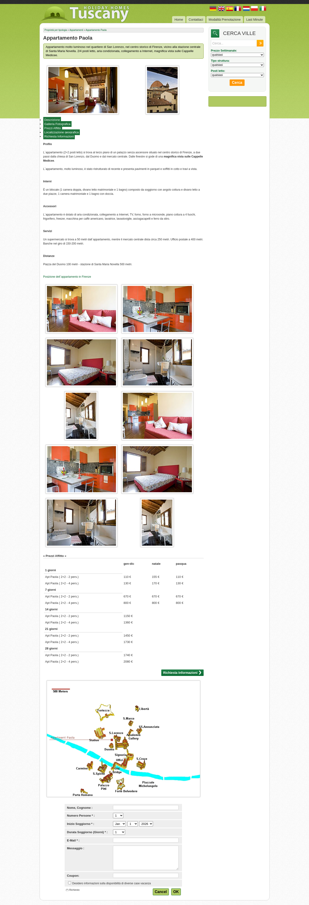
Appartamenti (76, 30)
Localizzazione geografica (61, 132)
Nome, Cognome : (79, 807)
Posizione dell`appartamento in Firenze (67, 276)
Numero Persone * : (81, 815)
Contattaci (196, 19)
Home (178, 19)
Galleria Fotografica (57, 124)
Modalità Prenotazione (225, 19)
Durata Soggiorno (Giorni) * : (87, 832)
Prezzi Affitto (52, 128)
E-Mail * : (73, 840)
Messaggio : (75, 848)
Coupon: (73, 875)
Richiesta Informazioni (59, 136)
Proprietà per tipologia (56, 30)
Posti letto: (218, 71)
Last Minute (254, 19)
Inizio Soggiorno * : (80, 824)
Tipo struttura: (220, 60)
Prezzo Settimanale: (224, 50)
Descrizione (52, 120)
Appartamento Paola (96, 30)
